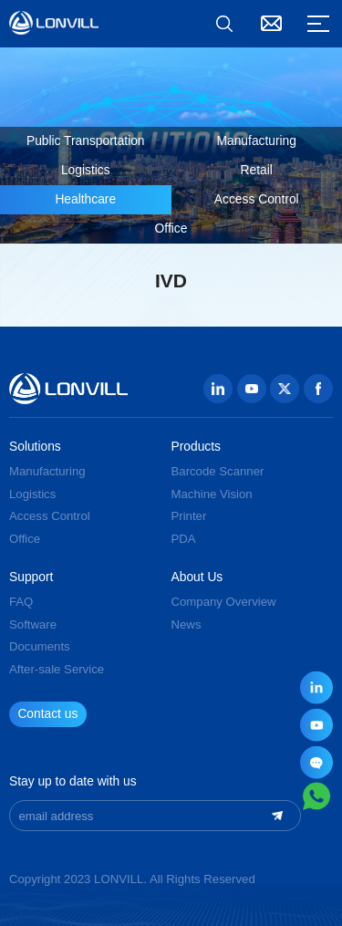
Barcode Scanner (217, 471)
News (186, 624)
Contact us (47, 714)
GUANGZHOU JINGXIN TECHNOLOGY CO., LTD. (53, 23)
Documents (39, 646)
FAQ (21, 602)
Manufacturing (256, 141)
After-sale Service (56, 669)
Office (171, 228)
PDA (183, 539)
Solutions (35, 447)
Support (31, 577)
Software (33, 624)
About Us (197, 577)
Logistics (85, 170)
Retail (257, 170)
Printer (189, 516)
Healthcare (85, 199)
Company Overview (223, 602)
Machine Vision (212, 494)
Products (196, 447)
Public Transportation (85, 141)
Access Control (256, 199)
